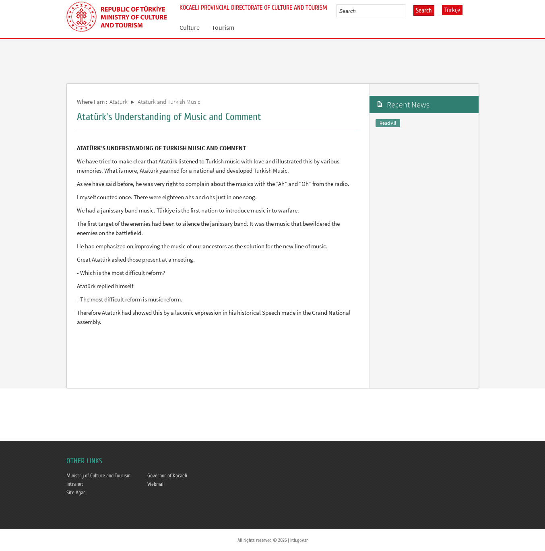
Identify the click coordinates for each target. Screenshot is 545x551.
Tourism (223, 27)
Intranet (74, 484)
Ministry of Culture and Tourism (98, 476)
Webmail (156, 484)
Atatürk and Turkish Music (169, 101)
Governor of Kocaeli (167, 476)
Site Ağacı (76, 492)
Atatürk (118, 101)
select (407, 10)
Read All (388, 123)
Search (424, 10)
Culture (190, 27)
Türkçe (452, 10)
